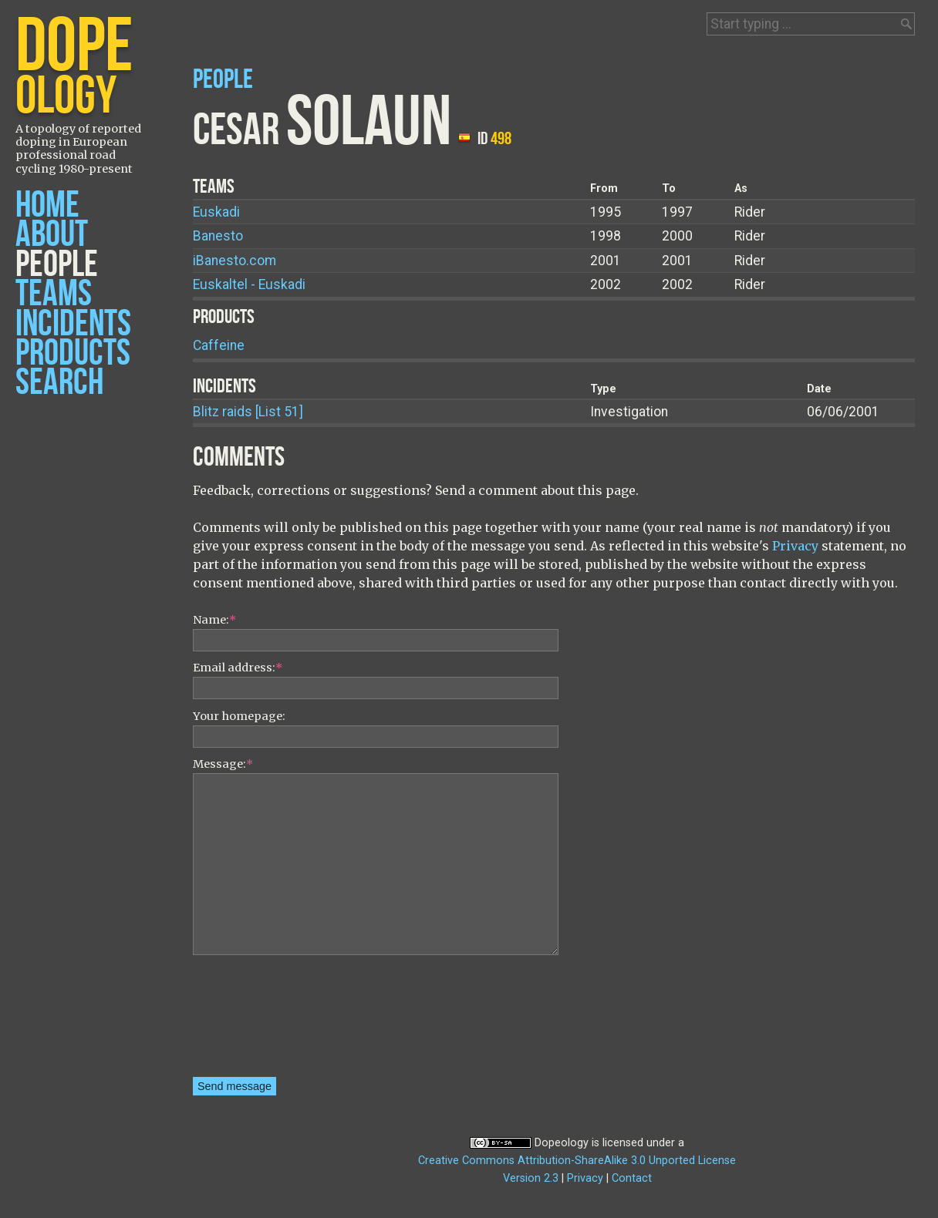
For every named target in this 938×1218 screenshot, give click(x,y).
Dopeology (562, 1142)
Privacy (795, 545)
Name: (214, 620)
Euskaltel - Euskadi (249, 284)
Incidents (73, 324)
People (56, 265)
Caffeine (219, 345)
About (51, 235)
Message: (223, 764)
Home (47, 205)
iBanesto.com (234, 260)
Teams (53, 294)
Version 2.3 (530, 1178)
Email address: (237, 668)
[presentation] (256, 1021)
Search (59, 383)
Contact (632, 1178)
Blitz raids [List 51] (248, 411)
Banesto (218, 236)
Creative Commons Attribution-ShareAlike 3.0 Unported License (577, 1160)
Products (72, 353)
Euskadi (216, 212)
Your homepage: (239, 716)
